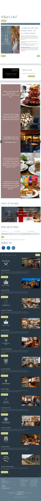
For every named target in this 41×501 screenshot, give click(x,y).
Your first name (4, 231)
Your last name (17, 231)
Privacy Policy (19, 239)
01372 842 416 (26, 43)
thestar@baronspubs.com (6, 488)
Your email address (31, 231)
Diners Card (27, 70)
